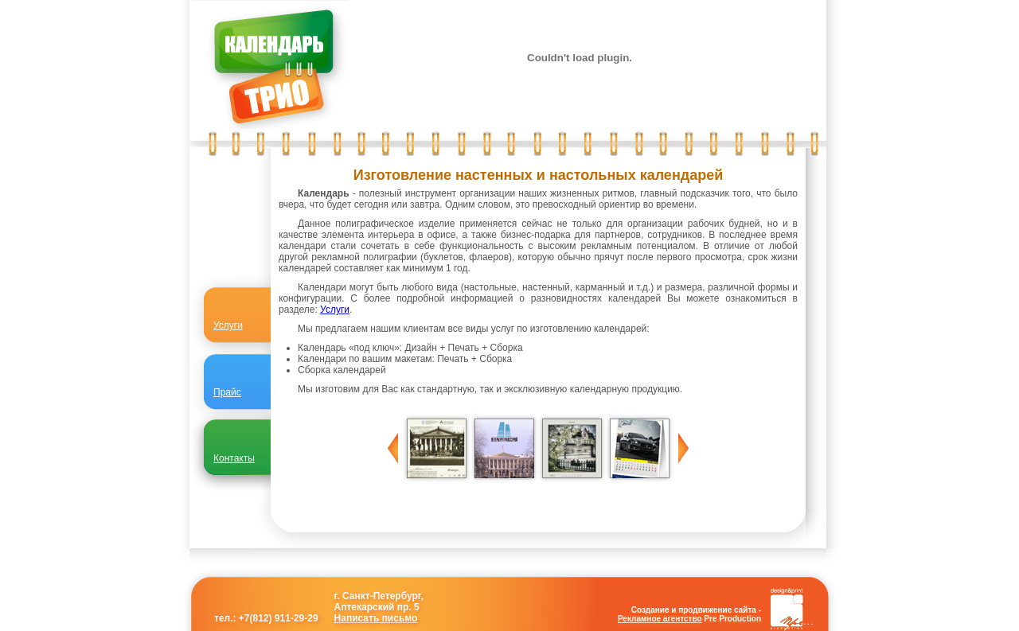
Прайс (227, 392)
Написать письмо (376, 618)
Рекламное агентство (660, 618)
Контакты (234, 458)
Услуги (334, 309)
